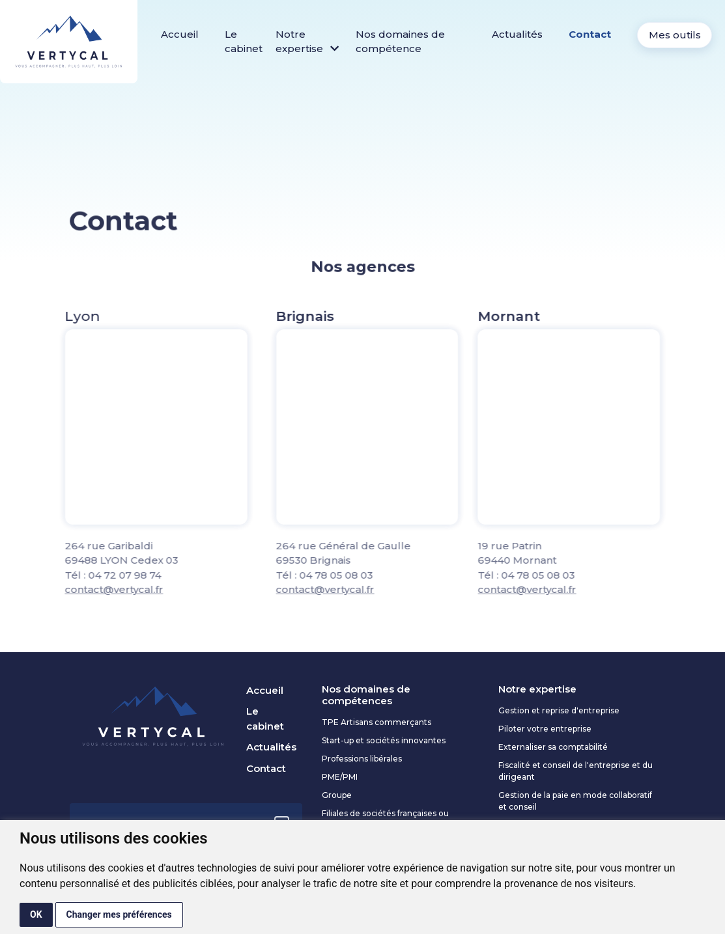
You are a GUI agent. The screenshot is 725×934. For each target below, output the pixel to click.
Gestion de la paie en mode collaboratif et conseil (575, 801)
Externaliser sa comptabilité (553, 747)
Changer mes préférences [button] (119, 914)
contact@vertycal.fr (78, 589)
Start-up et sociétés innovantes (384, 740)
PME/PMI (340, 777)
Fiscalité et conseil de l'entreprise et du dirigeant (575, 771)
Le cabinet (244, 41)
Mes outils (675, 35)
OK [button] (36, 914)
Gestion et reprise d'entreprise (558, 710)
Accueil (180, 34)
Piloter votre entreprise (544, 729)
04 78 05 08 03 (371, 575)
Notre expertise (307, 41)
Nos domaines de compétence (400, 41)
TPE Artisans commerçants (376, 722)
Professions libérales (362, 758)
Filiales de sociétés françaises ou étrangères (385, 819)
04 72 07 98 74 (89, 575)
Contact (590, 34)
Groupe (337, 795)
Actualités (517, 34)
